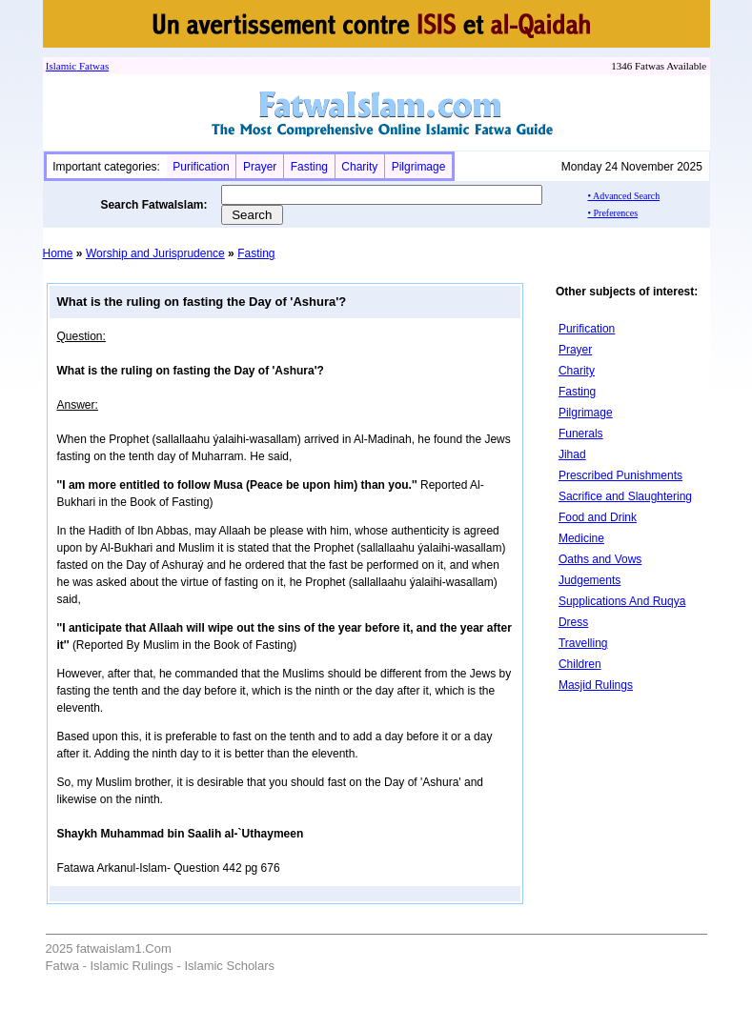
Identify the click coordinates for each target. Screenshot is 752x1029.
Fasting (309, 166)
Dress (573, 622)
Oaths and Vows (600, 559)
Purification (201, 166)
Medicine (581, 538)
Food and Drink (598, 517)
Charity (359, 166)
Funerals (581, 433)
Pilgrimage (419, 166)
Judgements (589, 580)
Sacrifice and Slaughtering (625, 496)
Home (58, 253)
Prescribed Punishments (620, 475)
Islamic (61, 65)
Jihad (572, 454)
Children (580, 664)
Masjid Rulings (596, 685)
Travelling (583, 643)
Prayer (259, 166)
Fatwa (90, 65)
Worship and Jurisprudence (155, 253)
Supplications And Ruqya (622, 601)
